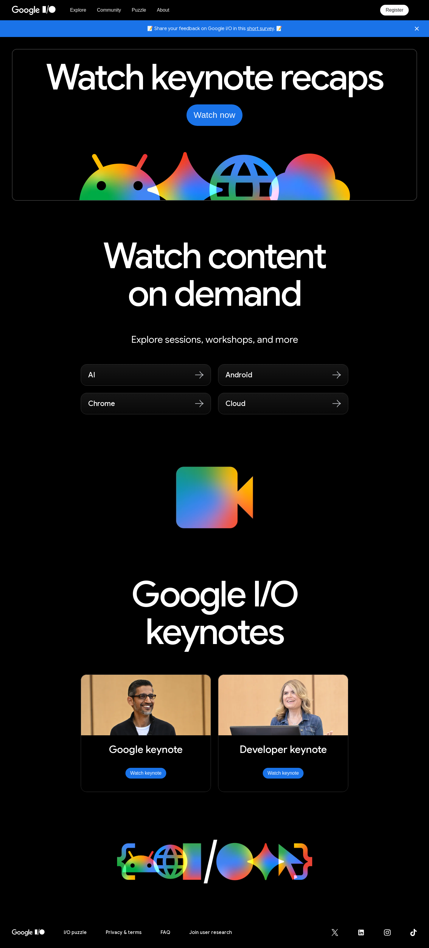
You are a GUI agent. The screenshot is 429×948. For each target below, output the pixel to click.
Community (109, 10)
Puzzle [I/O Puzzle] (139, 10)
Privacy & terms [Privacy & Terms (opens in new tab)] (124, 932)
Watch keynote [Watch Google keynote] (145, 773)
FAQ (165, 932)
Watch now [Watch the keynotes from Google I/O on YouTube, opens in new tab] (214, 115)
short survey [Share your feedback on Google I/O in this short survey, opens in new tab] (260, 29)
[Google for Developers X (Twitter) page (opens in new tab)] (338, 932)
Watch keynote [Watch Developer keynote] (283, 773)
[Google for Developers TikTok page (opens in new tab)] (413, 932)
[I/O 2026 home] (28, 932)
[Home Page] (37, 10)
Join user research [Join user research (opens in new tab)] (210, 932)
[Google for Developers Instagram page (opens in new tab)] (391, 932)
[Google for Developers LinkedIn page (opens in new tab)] (365, 932)
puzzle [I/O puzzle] (75, 932)
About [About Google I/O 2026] (163, 10)
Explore (78, 10)
